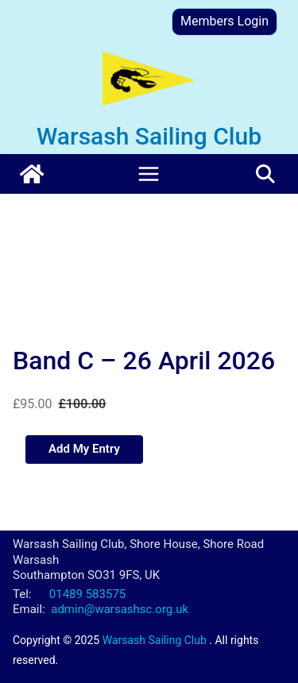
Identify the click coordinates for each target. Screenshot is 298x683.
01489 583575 (87, 594)
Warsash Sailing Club (149, 136)
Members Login (224, 21)
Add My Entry (84, 449)
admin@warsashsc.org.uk (119, 609)
